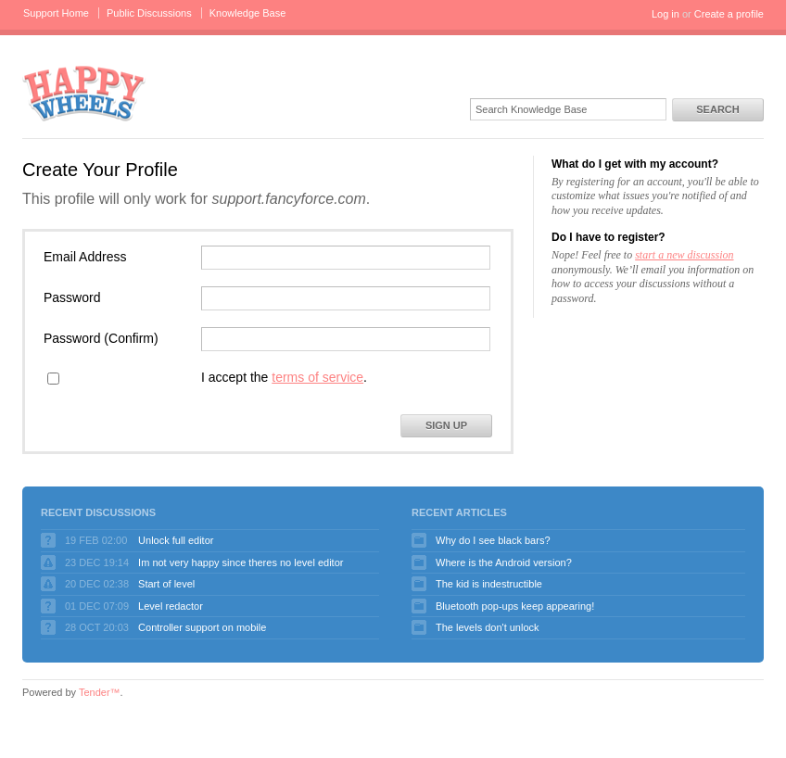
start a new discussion (684, 254)
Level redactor (170, 606)
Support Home (56, 13)
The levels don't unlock (487, 627)
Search (717, 109)
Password (72, 297)
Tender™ (99, 692)
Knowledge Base (247, 13)
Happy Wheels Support (84, 92)
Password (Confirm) (101, 338)
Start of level (166, 583)
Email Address (85, 256)
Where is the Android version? (504, 562)
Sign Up (446, 425)
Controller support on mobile (202, 627)
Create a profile (729, 13)
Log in (665, 13)
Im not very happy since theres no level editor (240, 562)
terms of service (317, 377)
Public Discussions (149, 13)
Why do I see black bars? (493, 540)
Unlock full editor (175, 540)
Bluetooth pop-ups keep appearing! (515, 606)
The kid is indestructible (489, 583)
